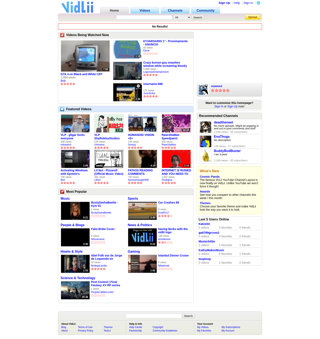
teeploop (205, 259)
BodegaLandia (99, 265)
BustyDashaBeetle (101, 212)
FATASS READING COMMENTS (140, 172)
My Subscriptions (231, 327)
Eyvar (146, 50)
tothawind (66, 144)
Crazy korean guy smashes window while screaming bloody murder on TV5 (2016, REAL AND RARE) (165, 64)
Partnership (135, 330)
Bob (63, 80)
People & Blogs (72, 225)
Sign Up (224, 2)
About (64, 330)
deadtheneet (223, 122)
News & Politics (140, 225)
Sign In (248, 2)
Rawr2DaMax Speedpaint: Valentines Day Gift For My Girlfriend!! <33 (175, 136)
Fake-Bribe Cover (103, 229)
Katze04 (204, 224)
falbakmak (163, 265)
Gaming (134, 251)
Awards (205, 191)
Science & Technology (78, 278)
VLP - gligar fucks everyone (73, 136)
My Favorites (204, 330)
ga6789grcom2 (209, 232)
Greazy (132, 144)
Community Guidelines (165, 330)
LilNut (97, 179)
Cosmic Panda (209, 176)
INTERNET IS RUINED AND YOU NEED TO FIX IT (176, 172)
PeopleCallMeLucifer (102, 292)
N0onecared (97, 239)
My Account (228, 330)
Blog (63, 327)
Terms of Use (85, 327)
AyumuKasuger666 (138, 179)
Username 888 (153, 84)
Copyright (158, 327)
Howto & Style (72, 251)
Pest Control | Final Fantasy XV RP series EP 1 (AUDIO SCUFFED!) (105, 283)
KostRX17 (163, 212)
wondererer (164, 239)
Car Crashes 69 (168, 202)
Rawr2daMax (169, 144)
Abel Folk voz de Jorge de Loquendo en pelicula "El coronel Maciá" (106, 257)
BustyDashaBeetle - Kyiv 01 (104, 204)
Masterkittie (207, 241)
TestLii (107, 330)
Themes (205, 203)
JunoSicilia (149, 93)
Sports (133, 198)
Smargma (167, 179)
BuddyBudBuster (227, 151)
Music (65, 198)
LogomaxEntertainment (156, 71)
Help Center (135, 327)
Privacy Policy (85, 330)
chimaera (99, 144)
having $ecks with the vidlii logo (173, 230)
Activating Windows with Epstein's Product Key (74, 172)
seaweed (216, 86)
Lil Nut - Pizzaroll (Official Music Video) (108, 172)
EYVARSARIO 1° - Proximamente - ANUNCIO (165, 43)
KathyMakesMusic (211, 250)
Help (237, 2)
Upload (252, 17)
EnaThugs (222, 136)
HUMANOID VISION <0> (141, 136)
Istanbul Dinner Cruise (173, 255)
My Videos (203, 327)
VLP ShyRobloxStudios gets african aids (107, 136)
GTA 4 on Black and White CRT (81, 74)
